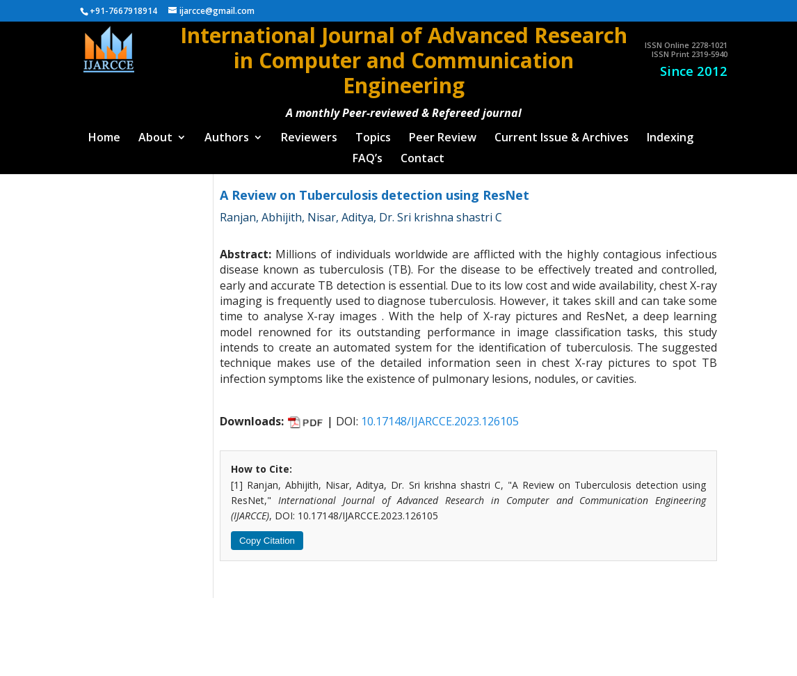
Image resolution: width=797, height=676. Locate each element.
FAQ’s (368, 153)
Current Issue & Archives (561, 132)
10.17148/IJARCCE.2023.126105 (440, 415)
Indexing (670, 132)
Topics (373, 132)
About (155, 132)
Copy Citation (267, 534)
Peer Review (442, 132)
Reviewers (309, 132)
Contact (422, 153)
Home (104, 132)
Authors (226, 132)
